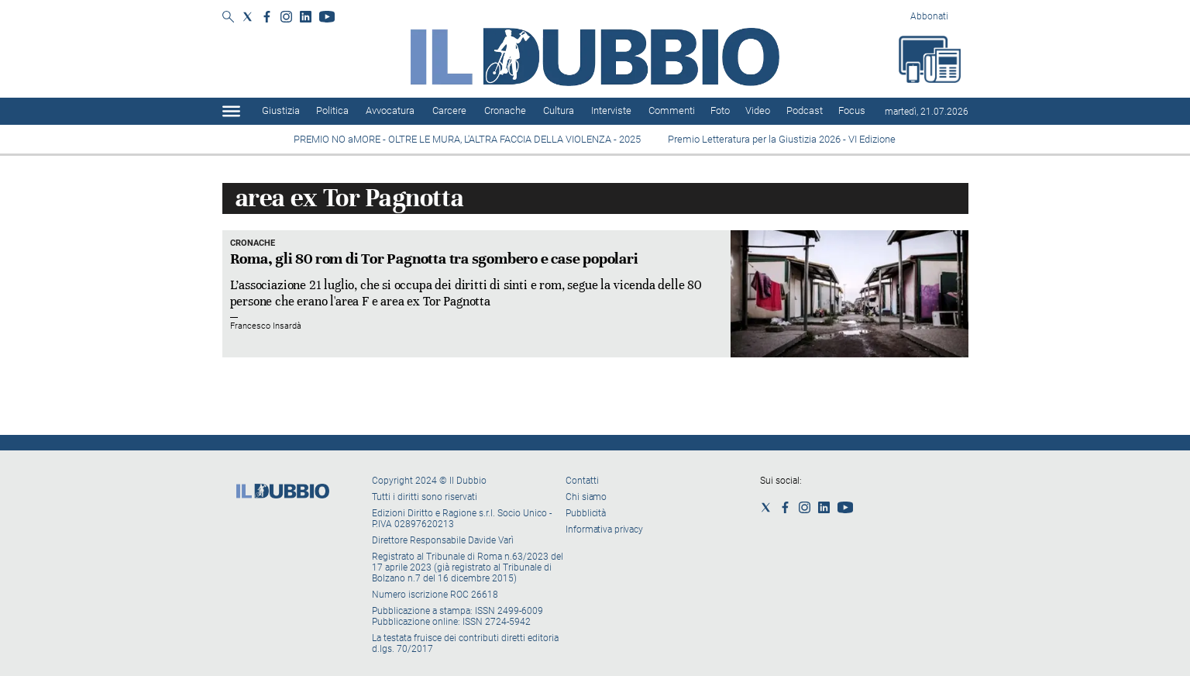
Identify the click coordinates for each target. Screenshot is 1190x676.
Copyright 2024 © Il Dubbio (430, 480)
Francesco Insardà (265, 326)
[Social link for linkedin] (305, 16)
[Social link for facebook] (267, 16)
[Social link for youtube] (327, 16)
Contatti (582, 480)
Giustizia (281, 110)
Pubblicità (586, 513)
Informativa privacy (604, 529)
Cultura (558, 110)
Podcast (804, 110)
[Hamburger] (231, 111)
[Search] (228, 18)
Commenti (671, 110)
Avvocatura (390, 110)
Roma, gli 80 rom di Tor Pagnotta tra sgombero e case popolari (434, 258)
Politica (332, 110)
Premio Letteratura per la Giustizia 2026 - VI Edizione (784, 139)
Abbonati (929, 16)
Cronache (505, 110)
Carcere (449, 110)
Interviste (611, 110)
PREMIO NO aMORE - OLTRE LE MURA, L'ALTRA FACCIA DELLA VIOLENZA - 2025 (468, 139)
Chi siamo (586, 496)
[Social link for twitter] (247, 16)
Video (757, 110)
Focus (851, 110)
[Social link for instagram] (286, 16)
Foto (720, 110)
